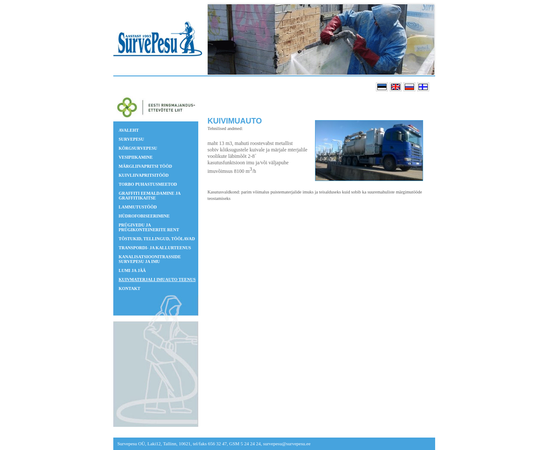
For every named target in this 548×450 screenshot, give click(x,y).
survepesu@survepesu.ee (287, 443)
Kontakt (129, 288)
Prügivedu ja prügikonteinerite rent (149, 227)
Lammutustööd (138, 207)
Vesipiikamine (136, 157)
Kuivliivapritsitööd (144, 175)
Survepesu (131, 139)
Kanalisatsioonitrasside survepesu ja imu (150, 259)
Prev (221, 39)
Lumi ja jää (132, 270)
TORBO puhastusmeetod (148, 184)
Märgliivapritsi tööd (145, 166)
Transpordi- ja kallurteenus (155, 247)
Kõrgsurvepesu (138, 148)
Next (425, 39)
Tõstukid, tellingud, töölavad (157, 238)
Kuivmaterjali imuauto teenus (157, 279)
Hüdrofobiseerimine (144, 216)
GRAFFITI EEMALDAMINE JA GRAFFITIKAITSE (150, 195)
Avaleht (129, 130)
